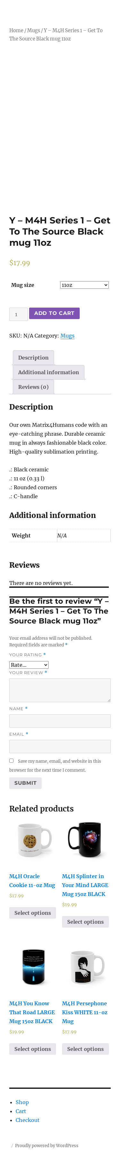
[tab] (33, 357)
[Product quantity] (18, 314)
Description (33, 357)
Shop (22, 1102)
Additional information (48, 372)
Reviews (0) (33, 387)
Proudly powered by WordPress (46, 1145)
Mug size (22, 285)
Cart (21, 1111)
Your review (28, 672)
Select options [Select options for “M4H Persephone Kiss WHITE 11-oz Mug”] (85, 1049)
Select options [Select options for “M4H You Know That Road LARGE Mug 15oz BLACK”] (32, 1049)
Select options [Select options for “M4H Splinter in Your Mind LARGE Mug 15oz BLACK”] (85, 922)
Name (18, 708)
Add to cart (54, 313)
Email (18, 734)
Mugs (33, 30)
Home (16, 30)
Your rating (27, 655)
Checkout (28, 1120)
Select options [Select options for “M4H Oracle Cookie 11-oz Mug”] (32, 913)
